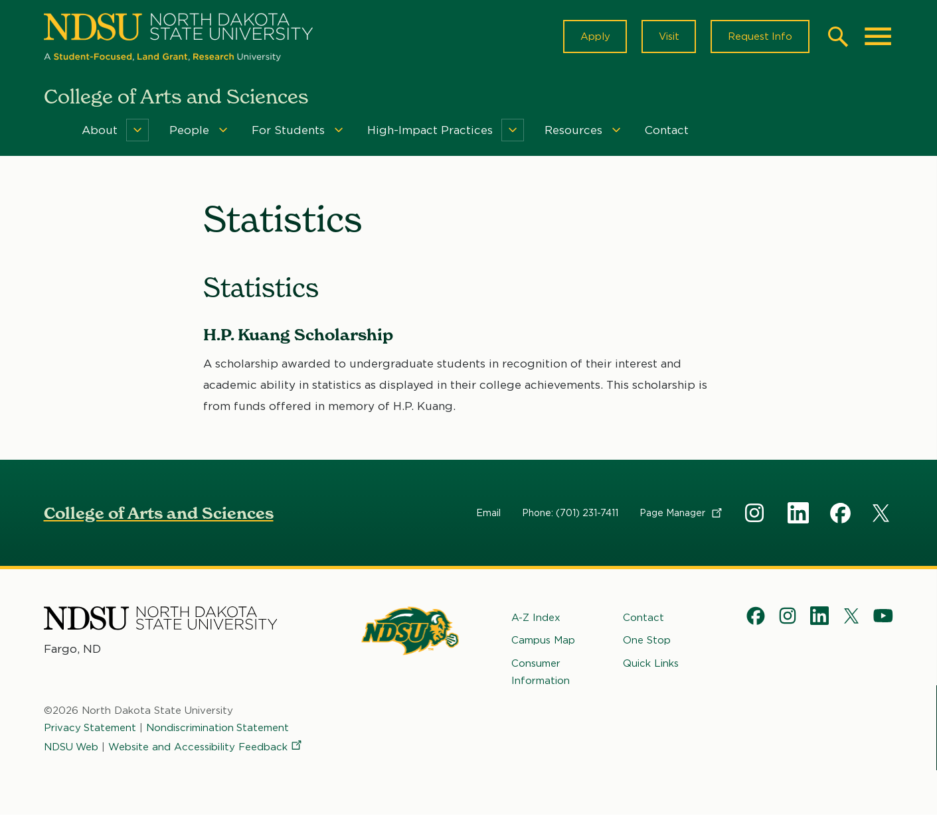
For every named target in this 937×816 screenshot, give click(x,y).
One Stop (647, 641)
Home (53, 131)
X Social (883, 516)
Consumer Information (540, 672)
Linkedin (798, 513)
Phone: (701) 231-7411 (570, 513)
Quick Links (651, 664)
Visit (667, 37)
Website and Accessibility (207, 748)
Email (488, 513)
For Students (288, 131)
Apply (593, 37)
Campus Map (543, 641)
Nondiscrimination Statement (218, 729)
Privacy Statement (90, 729)
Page (681, 513)
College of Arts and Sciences (159, 513)
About (100, 131)
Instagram (755, 513)
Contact (667, 131)
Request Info (759, 37)
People (189, 131)
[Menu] (137, 131)
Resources (573, 131)
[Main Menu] (878, 37)
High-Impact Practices (430, 131)
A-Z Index (535, 618)
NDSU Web (72, 748)
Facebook (840, 513)
